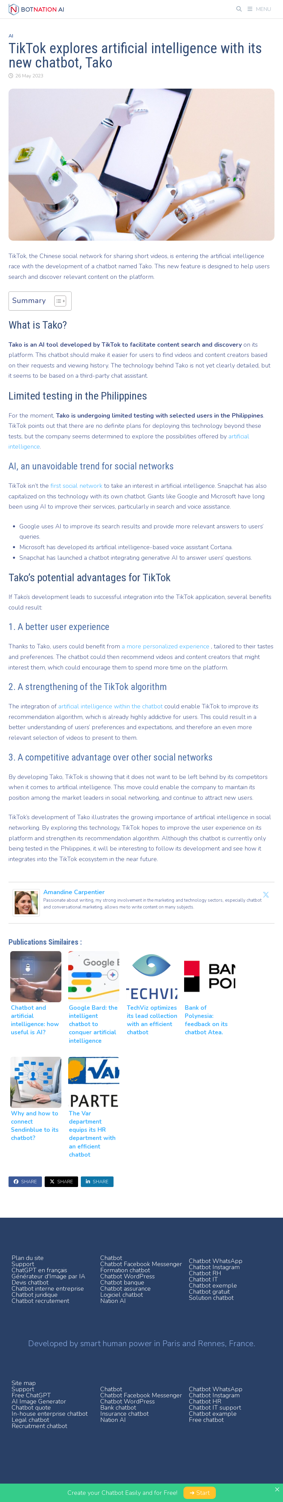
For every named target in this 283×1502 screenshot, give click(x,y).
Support (23, 1264)
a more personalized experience (166, 646)
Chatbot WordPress (127, 1276)
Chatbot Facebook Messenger (141, 1264)
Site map (24, 1383)
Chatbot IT (203, 1279)
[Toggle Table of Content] (56, 301)
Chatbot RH (205, 1273)
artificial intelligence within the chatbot (110, 706)
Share (25, 1181)
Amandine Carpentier (74, 892)
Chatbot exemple (213, 1285)
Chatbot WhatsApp (215, 1261)
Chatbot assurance (125, 1289)
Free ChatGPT (31, 1395)
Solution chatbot (211, 1298)
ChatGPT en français (39, 1270)
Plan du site (28, 1258)
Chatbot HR (205, 1401)
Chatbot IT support (215, 1407)
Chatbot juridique (35, 1295)
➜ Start (200, 1493)
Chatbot (111, 1258)
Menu (259, 9)
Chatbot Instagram (214, 1267)
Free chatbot (206, 1420)
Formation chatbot (125, 1270)
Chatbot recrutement (40, 1301)
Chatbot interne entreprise (48, 1289)
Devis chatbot (30, 1282)
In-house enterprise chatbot (50, 1414)
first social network (76, 486)
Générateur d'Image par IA (48, 1276)
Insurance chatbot (124, 1414)
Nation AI (113, 1301)
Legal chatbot (30, 1420)
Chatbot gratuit (209, 1292)
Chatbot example (213, 1414)
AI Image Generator (39, 1401)
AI (11, 36)
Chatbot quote (31, 1407)
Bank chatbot (118, 1407)
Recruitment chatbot (39, 1426)
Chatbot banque (122, 1282)
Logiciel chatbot (121, 1295)
